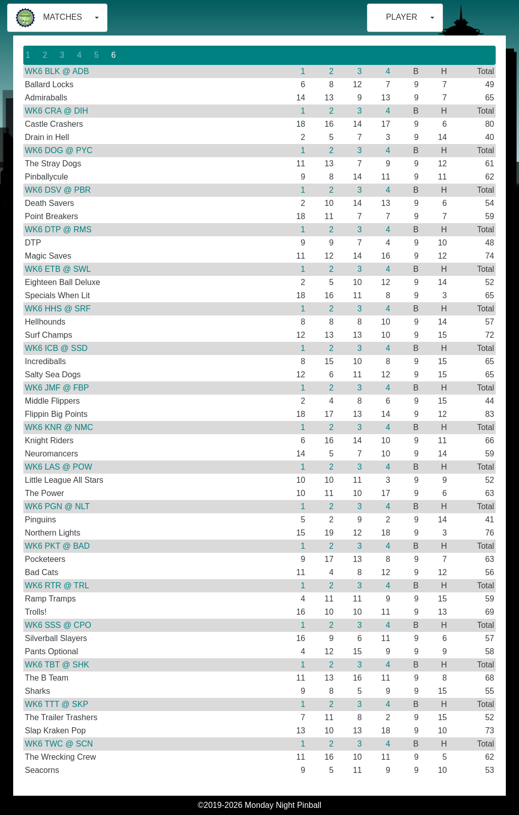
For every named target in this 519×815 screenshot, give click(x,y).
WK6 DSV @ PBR (58, 190)
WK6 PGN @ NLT (57, 506)
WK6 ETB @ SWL (58, 269)
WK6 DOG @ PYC (59, 150)
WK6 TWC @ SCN (59, 743)
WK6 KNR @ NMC (59, 427)
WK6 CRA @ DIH (56, 111)
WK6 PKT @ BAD (57, 546)
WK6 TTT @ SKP (56, 704)
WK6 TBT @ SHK (57, 664)
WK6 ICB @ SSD (56, 348)
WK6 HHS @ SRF (58, 308)
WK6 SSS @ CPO (58, 625)
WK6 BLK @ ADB (57, 71)
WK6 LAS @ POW (58, 467)
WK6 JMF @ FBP (57, 387)
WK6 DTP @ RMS (58, 229)
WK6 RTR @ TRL (57, 585)
